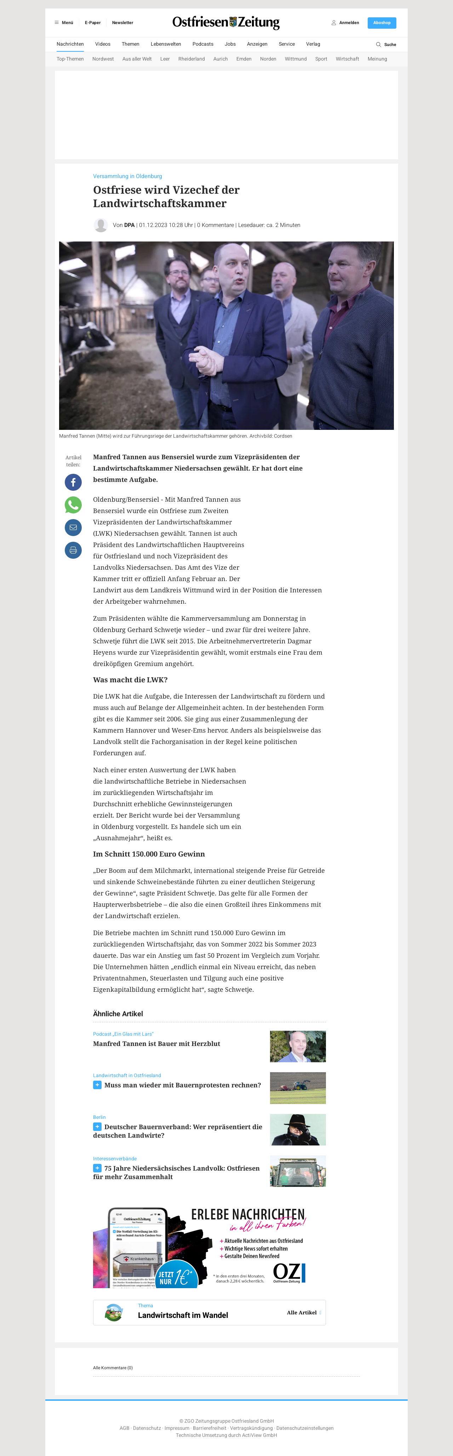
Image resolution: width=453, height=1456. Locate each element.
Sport (321, 59)
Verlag (313, 44)
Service (287, 44)
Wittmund (296, 59)
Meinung (377, 59)
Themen (130, 44)
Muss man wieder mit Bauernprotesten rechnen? (182, 1085)
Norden (268, 59)
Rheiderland (191, 59)
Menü (62, 22)
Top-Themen (70, 59)
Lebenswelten (166, 44)
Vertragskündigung (251, 1428)
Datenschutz (147, 1428)
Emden (244, 59)
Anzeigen (257, 44)
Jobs (230, 44)
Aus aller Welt (137, 59)
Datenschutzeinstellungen (305, 1428)
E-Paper (93, 22)
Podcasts (203, 44)
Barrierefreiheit (209, 1428)
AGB (125, 1428)
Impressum (177, 1428)
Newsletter (122, 22)
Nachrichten (70, 44)
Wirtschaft (347, 59)
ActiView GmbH (259, 1435)
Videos (102, 44)
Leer (165, 59)
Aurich (220, 59)
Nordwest (103, 59)
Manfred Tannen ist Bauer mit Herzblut (156, 1043)
